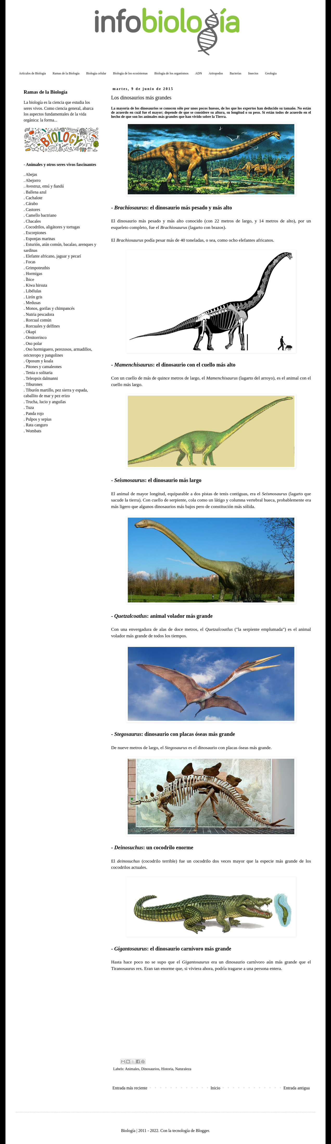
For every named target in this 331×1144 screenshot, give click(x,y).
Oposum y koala (39, 361)
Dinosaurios (150, 1069)
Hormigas (34, 273)
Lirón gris (34, 297)
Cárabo (32, 203)
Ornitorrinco (36, 337)
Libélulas (33, 291)
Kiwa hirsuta (36, 285)
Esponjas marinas (40, 238)
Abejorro (33, 180)
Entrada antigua (296, 1088)
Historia (167, 1069)
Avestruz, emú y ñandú (45, 186)
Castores (33, 209)
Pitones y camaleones (44, 366)
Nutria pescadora (40, 314)
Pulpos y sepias (39, 419)
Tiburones (34, 384)
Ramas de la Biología (45, 92)
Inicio (215, 1088)
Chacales (33, 221)
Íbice (30, 279)
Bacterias (235, 73)
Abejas (31, 174)
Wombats (33, 431)
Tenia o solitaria (39, 372)
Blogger (202, 1130)
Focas (30, 262)
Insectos (253, 73)
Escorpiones (36, 232)
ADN (198, 73)
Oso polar (34, 343)
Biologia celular (96, 73)
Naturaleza (183, 1069)
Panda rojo (35, 413)
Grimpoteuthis (38, 268)
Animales (132, 1069)
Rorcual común (38, 320)
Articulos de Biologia (32, 73)
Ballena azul (36, 192)
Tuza (30, 407)
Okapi (31, 332)
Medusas (33, 302)
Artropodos (216, 73)
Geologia (271, 73)
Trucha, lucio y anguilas (46, 402)
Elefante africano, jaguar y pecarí (53, 256)
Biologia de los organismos (171, 73)
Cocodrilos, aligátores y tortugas (53, 227)
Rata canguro (37, 425)
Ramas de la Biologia (66, 73)
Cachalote (34, 198)
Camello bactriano (41, 215)
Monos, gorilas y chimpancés (50, 308)
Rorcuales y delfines (43, 326)
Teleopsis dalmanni (42, 378)
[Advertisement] (211, 1014)
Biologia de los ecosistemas (130, 73)
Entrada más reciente (129, 1088)
